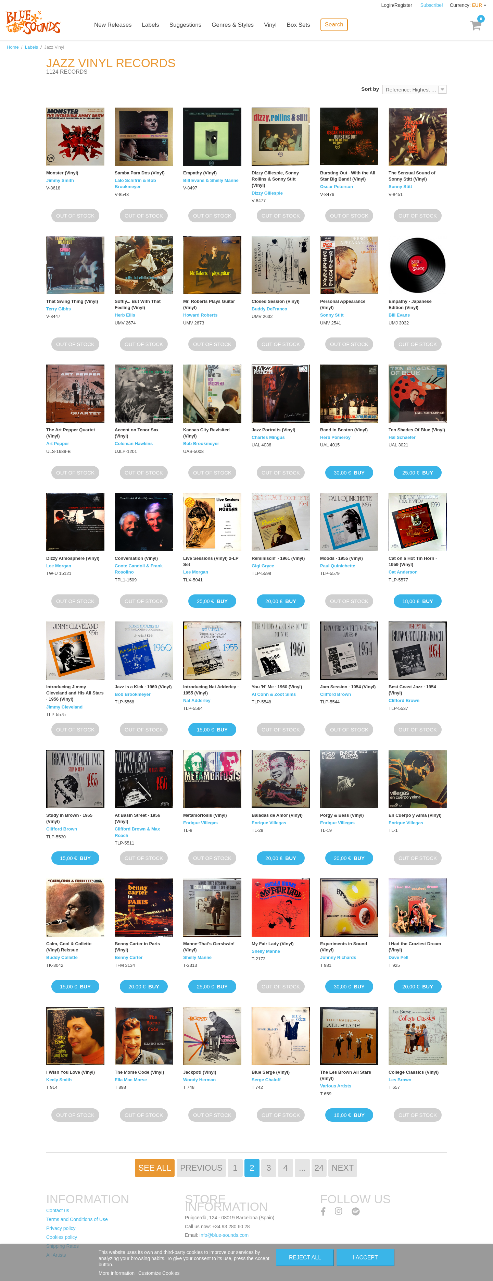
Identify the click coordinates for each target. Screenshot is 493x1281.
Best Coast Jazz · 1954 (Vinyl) (412, 689)
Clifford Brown (335, 694)
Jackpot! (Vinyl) (199, 1072)
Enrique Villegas (200, 822)
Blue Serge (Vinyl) (271, 1072)
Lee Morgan (58, 565)
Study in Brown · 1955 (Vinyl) (69, 818)
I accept (365, 1257)
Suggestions (185, 25)
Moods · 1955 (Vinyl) (341, 558)
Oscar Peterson (336, 186)
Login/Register (397, 5)
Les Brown (400, 1079)
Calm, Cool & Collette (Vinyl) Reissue (68, 946)
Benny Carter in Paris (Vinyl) (137, 946)
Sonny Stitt (400, 186)
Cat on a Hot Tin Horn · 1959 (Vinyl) (413, 561)
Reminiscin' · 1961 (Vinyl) (278, 558)
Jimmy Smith (60, 180)
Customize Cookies (159, 1273)
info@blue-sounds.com (224, 1235)
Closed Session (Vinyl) (276, 301)
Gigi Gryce (263, 565)
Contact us (57, 1210)
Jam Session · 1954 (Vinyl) (348, 686)
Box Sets (298, 25)
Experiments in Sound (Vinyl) (343, 946)
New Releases (113, 25)
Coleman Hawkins (134, 443)
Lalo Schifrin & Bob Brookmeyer (135, 183)
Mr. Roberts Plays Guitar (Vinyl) (209, 304)
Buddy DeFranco (269, 308)
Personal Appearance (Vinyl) (342, 304)
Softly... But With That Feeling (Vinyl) (138, 304)
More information (117, 1273)
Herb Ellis (125, 315)
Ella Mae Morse (131, 1079)
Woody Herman (199, 1079)
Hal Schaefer (402, 437)
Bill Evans (399, 315)
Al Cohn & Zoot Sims (274, 694)
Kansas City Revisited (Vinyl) (206, 433)
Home (13, 47)
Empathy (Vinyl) (200, 172)
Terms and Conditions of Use (77, 1219)
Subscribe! (431, 5)
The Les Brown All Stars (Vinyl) (345, 1075)
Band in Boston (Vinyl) (344, 429)
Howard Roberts (200, 315)
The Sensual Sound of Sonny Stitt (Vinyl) (412, 176)
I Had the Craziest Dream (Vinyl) (415, 946)
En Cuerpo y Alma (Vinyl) (415, 815)
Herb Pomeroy (335, 437)
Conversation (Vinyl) (136, 558)
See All (154, 1167)
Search (334, 24)
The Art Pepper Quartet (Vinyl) (70, 433)
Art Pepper (57, 443)
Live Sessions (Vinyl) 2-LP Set (210, 561)
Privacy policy (61, 1228)
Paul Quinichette (337, 565)
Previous (201, 1167)
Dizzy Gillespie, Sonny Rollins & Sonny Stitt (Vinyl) (275, 179)
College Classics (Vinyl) (414, 1072)
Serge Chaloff (266, 1079)
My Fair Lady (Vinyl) (273, 943)
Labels (150, 25)
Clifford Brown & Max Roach (137, 832)
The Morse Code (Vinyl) (139, 1072)
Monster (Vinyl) (62, 172)
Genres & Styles (233, 25)
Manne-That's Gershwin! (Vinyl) (209, 946)
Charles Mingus (268, 437)
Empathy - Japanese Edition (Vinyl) (410, 304)
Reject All (305, 1257)
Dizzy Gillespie (267, 193)
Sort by (370, 89)
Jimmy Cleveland (64, 707)
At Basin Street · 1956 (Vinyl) (137, 818)
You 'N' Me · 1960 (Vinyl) (277, 686)
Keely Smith (59, 1079)
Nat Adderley (197, 700)
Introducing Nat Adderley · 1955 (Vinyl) (211, 689)
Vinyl (270, 25)
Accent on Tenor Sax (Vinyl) (137, 433)
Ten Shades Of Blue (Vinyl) (417, 429)
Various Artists (335, 1085)
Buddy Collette (62, 957)
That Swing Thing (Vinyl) (72, 301)
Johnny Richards (338, 957)
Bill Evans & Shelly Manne (211, 180)
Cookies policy (61, 1237)
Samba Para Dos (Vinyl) (140, 172)
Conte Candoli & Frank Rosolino (139, 569)
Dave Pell (398, 957)
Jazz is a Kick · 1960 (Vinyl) (143, 686)
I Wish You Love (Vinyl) (70, 1072)
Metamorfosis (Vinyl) (205, 815)
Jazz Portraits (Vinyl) (273, 429)
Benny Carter (129, 957)
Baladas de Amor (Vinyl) (277, 815)
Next (343, 1167)
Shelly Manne (197, 957)
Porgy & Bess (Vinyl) (342, 815)
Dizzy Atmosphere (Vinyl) (72, 558)
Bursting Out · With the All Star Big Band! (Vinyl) (347, 176)
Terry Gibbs (58, 308)
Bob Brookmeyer (201, 443)
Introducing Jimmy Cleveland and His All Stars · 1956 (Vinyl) (75, 693)
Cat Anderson (403, 572)
